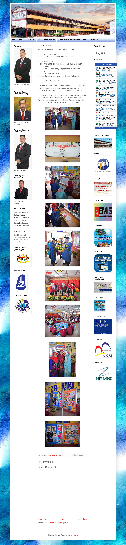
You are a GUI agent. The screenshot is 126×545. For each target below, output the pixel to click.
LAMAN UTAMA (17, 40)
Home (62, 519)
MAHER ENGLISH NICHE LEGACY (69, 40)
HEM (39, 40)
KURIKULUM (31, 40)
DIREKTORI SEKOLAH (90, 40)
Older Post (82, 519)
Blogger (74, 535)
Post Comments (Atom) (59, 523)
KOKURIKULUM (49, 40)
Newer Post (42, 519)
